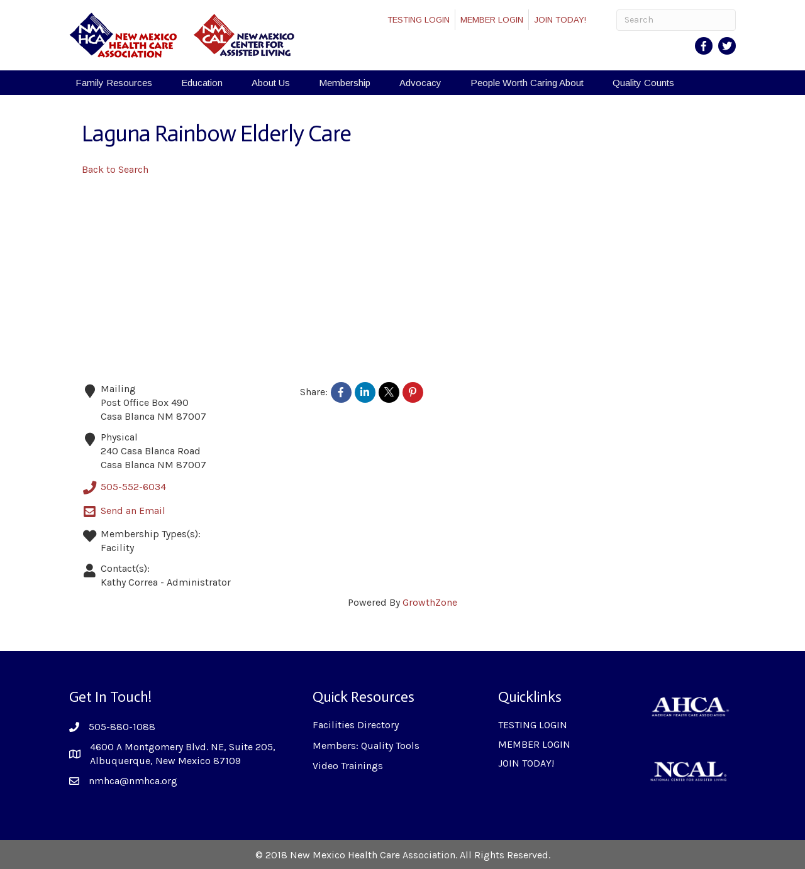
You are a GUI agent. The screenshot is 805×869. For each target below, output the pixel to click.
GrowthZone (429, 602)
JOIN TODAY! (560, 20)
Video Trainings (348, 766)
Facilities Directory (356, 725)
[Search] (676, 20)
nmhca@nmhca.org (133, 781)
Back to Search (115, 169)
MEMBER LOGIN (491, 20)
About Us (271, 82)
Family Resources (113, 82)
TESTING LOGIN (418, 20)
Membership (344, 82)
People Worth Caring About (527, 82)
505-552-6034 (124, 487)
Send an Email (123, 511)
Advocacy (420, 82)
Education (202, 82)
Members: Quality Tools (366, 745)
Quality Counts (643, 82)
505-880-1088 (122, 727)
